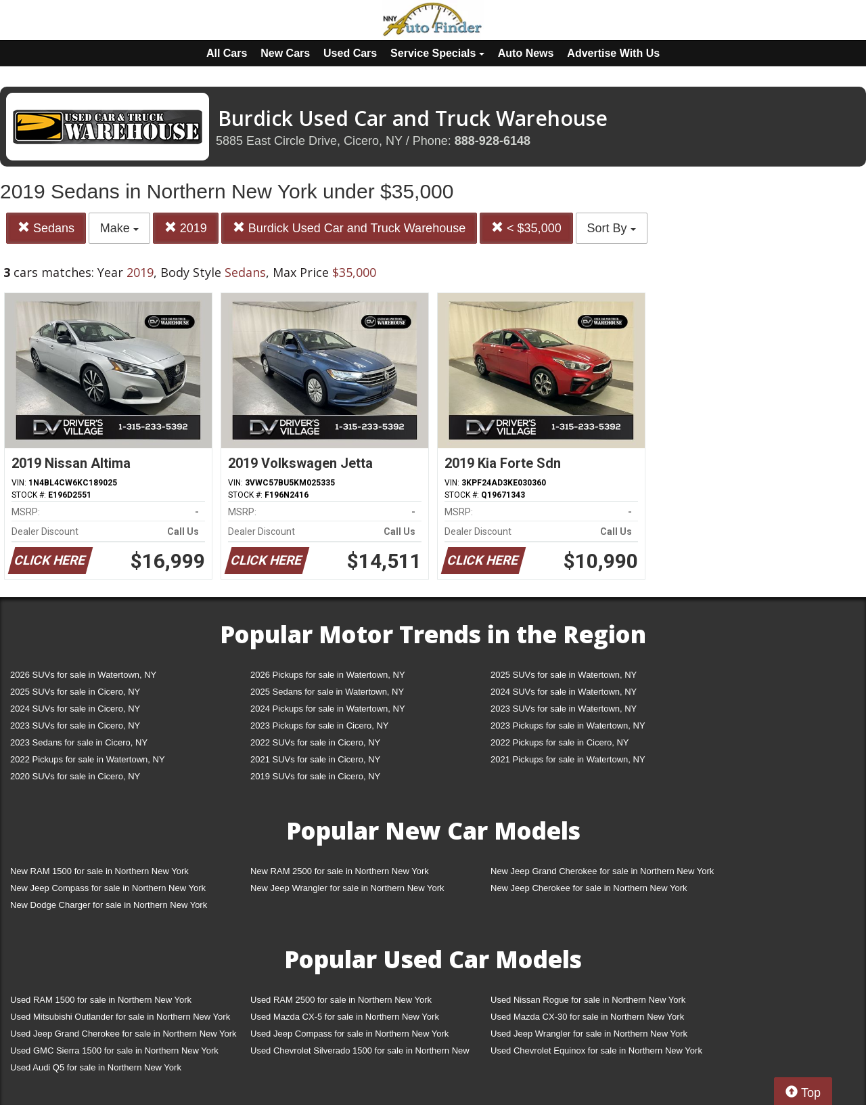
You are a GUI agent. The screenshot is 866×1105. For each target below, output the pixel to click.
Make (119, 228)
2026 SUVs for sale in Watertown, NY (83, 675)
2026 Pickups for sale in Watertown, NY (327, 675)
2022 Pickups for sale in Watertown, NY (87, 759)
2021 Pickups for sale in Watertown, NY (568, 759)
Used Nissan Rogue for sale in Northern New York (588, 1000)
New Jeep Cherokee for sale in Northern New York (589, 888)
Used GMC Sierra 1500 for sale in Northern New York (114, 1050)
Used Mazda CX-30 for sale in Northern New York (587, 1017)
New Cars (285, 53)
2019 (185, 228)
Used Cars (350, 53)
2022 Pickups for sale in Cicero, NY (560, 742)
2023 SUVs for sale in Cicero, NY (75, 725)
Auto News (526, 53)
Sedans (46, 228)
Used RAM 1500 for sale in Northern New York (100, 1000)
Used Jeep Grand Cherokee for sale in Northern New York (123, 1033)
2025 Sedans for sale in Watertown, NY (327, 692)
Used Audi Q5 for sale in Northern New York (95, 1067)
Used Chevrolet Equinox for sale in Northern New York (596, 1050)
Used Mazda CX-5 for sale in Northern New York (344, 1017)
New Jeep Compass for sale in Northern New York (108, 888)
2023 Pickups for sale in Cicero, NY (319, 725)
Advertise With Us (613, 53)
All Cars (226, 53)
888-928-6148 (492, 141)
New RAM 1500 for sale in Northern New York (99, 871)
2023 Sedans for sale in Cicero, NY (78, 742)
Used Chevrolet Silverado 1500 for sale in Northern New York (360, 1053)
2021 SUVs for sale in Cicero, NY (315, 759)
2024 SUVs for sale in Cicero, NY (75, 708)
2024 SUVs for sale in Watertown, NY (564, 692)
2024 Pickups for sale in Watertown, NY (327, 708)
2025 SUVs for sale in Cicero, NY (75, 692)
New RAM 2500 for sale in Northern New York (339, 871)
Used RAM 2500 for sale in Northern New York (341, 1000)
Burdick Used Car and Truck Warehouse (349, 228)
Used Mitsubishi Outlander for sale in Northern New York (120, 1017)
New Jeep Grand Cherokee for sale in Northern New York (602, 871)
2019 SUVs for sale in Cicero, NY (315, 776)
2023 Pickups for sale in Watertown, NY (568, 725)
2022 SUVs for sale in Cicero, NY (315, 742)
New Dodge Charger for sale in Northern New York (108, 905)
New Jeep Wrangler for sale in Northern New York (347, 888)
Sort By (611, 228)
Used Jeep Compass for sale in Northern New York (349, 1033)
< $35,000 (526, 228)
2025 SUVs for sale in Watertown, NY (564, 675)
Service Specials (437, 53)
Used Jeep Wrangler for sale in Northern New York (589, 1033)
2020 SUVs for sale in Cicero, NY (75, 776)
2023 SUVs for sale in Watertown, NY (564, 708)
